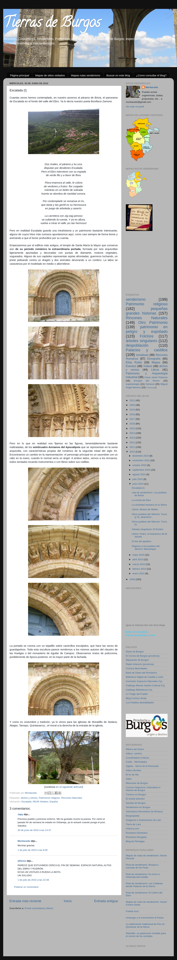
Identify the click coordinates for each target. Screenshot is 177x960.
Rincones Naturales (71, 798)
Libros (155, 369)
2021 (133, 400)
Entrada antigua (106, 901)
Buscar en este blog (118, 75)
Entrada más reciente (25, 901)
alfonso (22, 861)
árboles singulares (141, 341)
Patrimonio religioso (49, 798)
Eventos (131, 366)
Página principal (19, 75)
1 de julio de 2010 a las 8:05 (33, 850)
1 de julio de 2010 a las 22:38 (33, 880)
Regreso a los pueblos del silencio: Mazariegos (146, 547)
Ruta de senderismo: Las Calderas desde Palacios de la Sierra (144, 885)
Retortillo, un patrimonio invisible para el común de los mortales (146, 934)
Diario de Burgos (135, 651)
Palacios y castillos (147, 350)
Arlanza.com (132, 828)
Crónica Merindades (136, 668)
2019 (133, 409)
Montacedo (24, 841)
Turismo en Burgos (136, 794)
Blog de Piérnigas (135, 841)
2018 (133, 414)
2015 (133, 428)
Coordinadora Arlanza (137, 757)
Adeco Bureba (133, 770)
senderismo (136, 299)
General (150, 384)
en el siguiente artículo (69, 787)
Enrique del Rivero (147, 380)
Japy (20, 814)
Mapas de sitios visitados (50, 75)
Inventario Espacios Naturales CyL (144, 681)
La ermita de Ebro (141, 500)
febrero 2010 (139, 569)
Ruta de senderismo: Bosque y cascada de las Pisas (142, 866)
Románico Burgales (136, 837)
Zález (129, 779)
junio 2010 (138, 483)
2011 (133, 447)
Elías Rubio (134, 362)
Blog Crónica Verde (136, 698)
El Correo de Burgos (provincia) (142, 655)
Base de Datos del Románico (141, 672)
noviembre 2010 (141, 460)
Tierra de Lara (133, 824)
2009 (133, 579)
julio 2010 (137, 479)
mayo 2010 (138, 554)
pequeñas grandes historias (147, 310)
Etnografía (153, 358)
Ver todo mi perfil (135, 106)
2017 (133, 419)
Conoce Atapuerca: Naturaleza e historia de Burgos (143, 789)
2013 (133, 437)
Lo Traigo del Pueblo (137, 694)
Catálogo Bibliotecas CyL (139, 689)
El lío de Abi (132, 774)
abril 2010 (138, 559)
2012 (133, 442)
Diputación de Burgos (137, 660)
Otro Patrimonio (153, 322)
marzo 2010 (139, 564)
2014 (133, 433)
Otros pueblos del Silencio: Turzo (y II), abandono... (149, 515)
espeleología (133, 384)
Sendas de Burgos (136, 803)
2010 (133, 451)
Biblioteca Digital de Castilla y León (144, 677)
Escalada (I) (138, 488)
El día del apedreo (141, 541)
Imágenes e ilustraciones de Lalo (143, 820)
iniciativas (142, 354)
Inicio (68, 901)
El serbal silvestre (135, 798)
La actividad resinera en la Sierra (149, 504)
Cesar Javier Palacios (156, 377)
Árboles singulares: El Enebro (147, 529)
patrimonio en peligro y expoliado (147, 329)
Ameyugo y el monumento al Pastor (145, 917)
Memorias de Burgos (137, 783)
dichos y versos (29, 798)
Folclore (147, 336)
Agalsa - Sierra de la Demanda (142, 766)
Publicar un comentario (26, 887)
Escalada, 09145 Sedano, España (40, 801)
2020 (133, 405)
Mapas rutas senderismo (85, 75)
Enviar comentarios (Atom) (39, 908)
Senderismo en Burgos (138, 807)
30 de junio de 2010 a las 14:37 (34, 830)
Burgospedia (132, 815)
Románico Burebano (137, 832)
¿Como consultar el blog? (151, 75)
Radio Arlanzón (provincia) (140, 664)
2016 (133, 423)
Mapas (156, 362)
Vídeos (147, 366)
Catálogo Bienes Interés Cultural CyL (145, 685)
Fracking (150, 387)
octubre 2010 (139, 465)
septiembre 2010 (141, 469)
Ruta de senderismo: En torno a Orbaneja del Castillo (143, 875)
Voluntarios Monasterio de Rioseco (144, 811)
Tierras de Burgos (51, 24)
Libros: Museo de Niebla (145, 509)
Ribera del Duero (135, 749)
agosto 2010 (139, 474)
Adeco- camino (134, 753)
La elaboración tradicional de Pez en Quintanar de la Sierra (145, 925)
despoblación (137, 345)
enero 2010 (138, 573)
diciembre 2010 (140, 455)
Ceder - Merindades (136, 761)
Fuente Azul (132, 911)
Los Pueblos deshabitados (140, 702)
